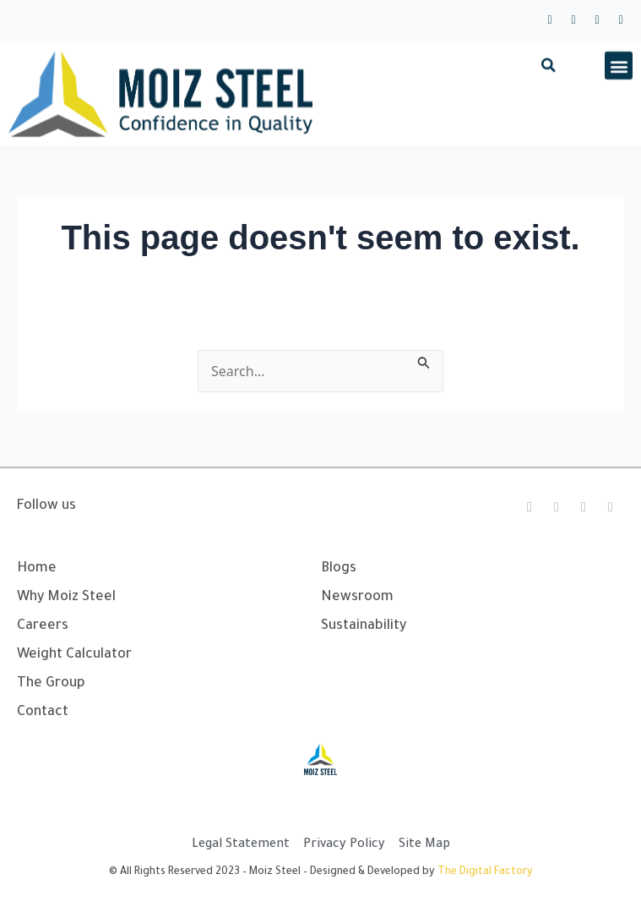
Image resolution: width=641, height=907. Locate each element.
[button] (548, 76)
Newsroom (357, 597)
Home (37, 568)
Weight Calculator (74, 655)
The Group (51, 683)
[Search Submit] (424, 360)
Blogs (338, 568)
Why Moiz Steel (66, 597)
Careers (42, 626)
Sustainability (363, 626)
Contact (42, 712)
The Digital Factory (485, 872)
